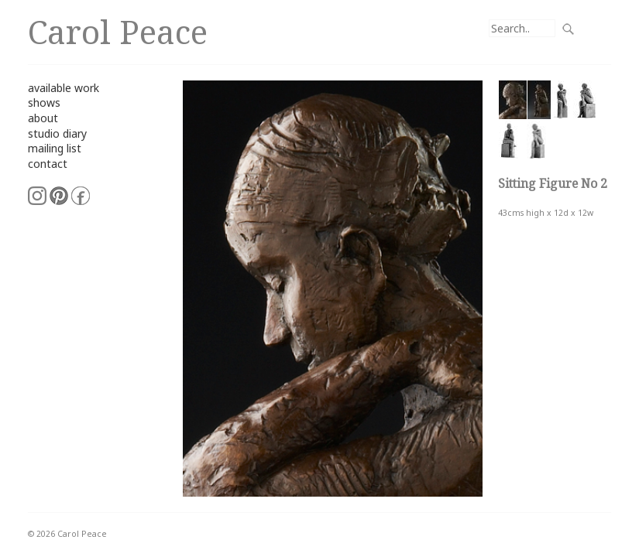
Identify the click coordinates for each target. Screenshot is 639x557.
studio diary (57, 133)
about (43, 118)
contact (47, 163)
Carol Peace (118, 31)
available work (63, 87)
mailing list (54, 148)
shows (44, 102)
